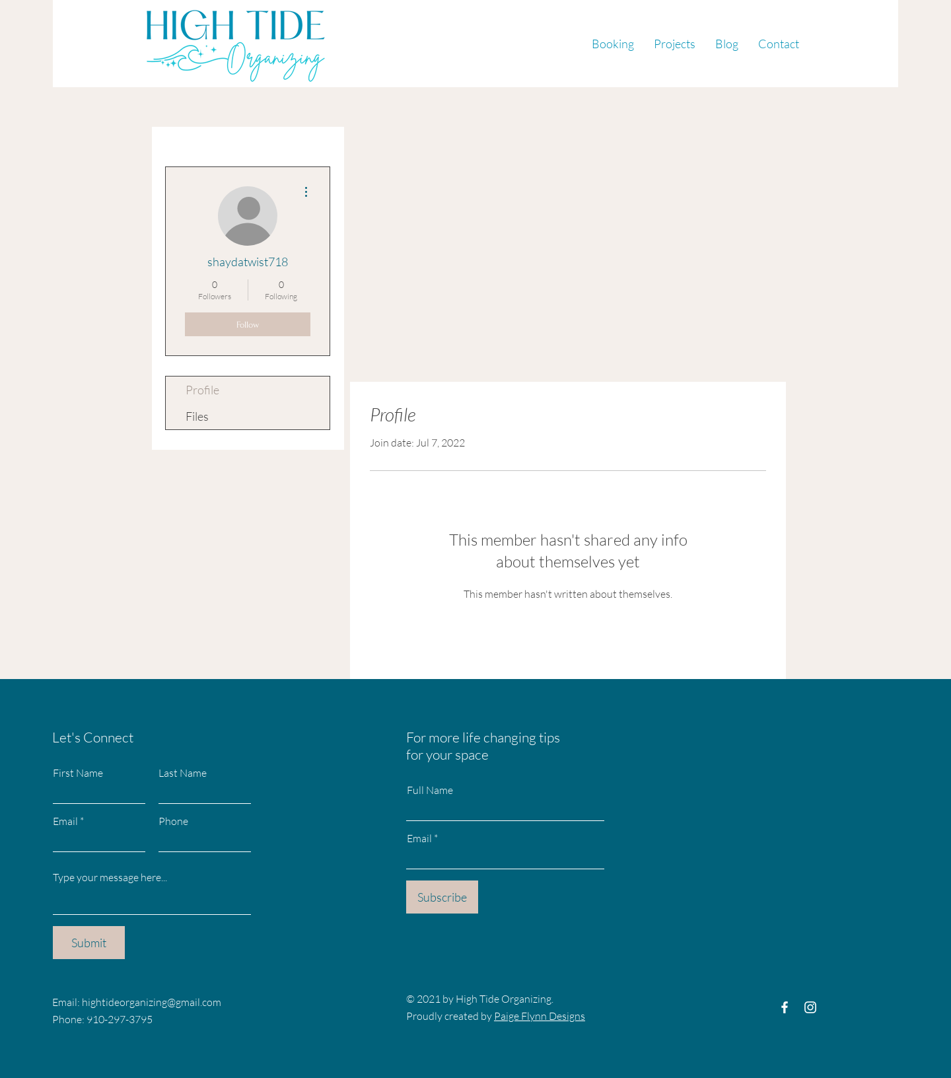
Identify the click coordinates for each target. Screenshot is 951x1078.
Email (65, 821)
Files (197, 416)
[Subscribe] (442, 897)
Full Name (430, 790)
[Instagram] (810, 1007)
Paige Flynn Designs (539, 1016)
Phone (173, 821)
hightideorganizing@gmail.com (151, 1002)
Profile (202, 389)
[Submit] (89, 942)
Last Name (182, 773)
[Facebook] (784, 1007)
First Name (78, 773)
